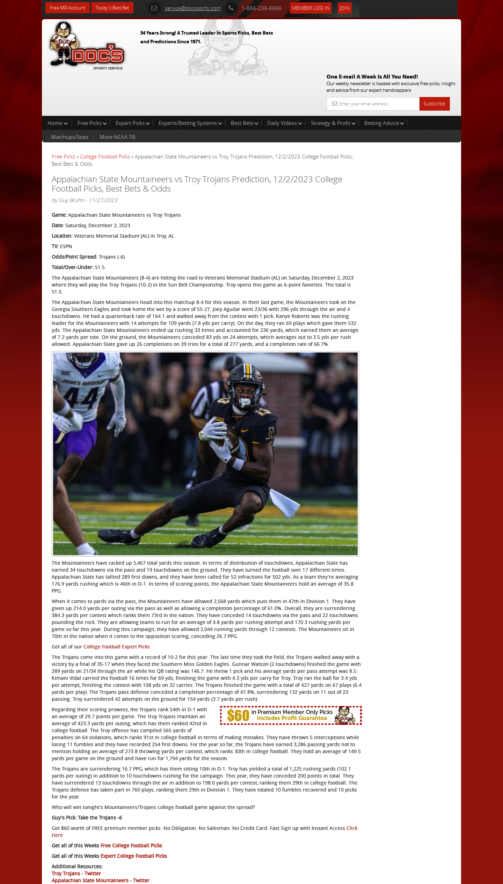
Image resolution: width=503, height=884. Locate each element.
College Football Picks (105, 111)
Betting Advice (384, 78)
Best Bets (244, 78)
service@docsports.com (192, 7)
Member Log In (319, 7)
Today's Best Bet (117, 8)
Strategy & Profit (333, 78)
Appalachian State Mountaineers (90, 851)
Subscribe (434, 53)
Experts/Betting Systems (190, 78)
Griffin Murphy (391, 162)
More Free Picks (429, 116)
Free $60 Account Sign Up (391, 245)
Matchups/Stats (69, 92)
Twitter (93, 844)
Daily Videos (284, 78)
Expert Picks (133, 78)
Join (353, 7)
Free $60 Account (69, 8)
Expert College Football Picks (134, 827)
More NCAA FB (118, 92)
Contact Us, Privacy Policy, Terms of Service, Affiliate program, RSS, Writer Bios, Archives (293, 875)
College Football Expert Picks (116, 589)
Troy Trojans (66, 844)
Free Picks (92, 78)
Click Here (98, 806)
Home (58, 78)
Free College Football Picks (131, 816)
